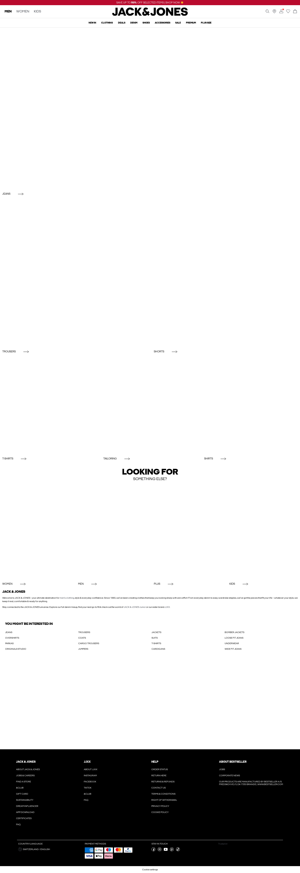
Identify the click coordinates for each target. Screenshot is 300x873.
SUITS (155, 637)
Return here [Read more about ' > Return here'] (158, 775)
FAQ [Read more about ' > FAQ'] (18, 824)
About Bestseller (232, 761)
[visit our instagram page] (159, 850)
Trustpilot (222, 843)
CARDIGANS (158, 649)
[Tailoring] (150, 406)
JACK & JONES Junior (135, 607)
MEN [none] (8, 11)
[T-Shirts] (49, 406)
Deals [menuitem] (121, 22)
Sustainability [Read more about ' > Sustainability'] (24, 800)
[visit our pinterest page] (172, 850)
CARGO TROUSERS (88, 643)
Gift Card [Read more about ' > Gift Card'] (22, 794)
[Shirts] (251, 406)
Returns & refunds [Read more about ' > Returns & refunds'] (162, 781)
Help (154, 761)
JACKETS (156, 632)
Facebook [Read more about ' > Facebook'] (90, 781)
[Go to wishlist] (288, 12)
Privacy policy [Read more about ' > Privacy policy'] (160, 806)
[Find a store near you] (274, 12)
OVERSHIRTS (12, 637)
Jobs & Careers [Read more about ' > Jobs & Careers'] (25, 775)
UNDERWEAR (232, 643)
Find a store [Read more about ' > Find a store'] (23, 781)
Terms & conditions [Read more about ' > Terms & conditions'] (163, 794)
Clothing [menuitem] (107, 22)
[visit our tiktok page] (178, 850)
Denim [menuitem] (133, 22)
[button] (50, 849)
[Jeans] (150, 108)
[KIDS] (263, 531)
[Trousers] (74, 273)
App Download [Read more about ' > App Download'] (25, 812)
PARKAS (9, 643)
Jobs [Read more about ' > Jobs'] (222, 769)
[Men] (112, 531)
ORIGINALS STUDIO (15, 649)
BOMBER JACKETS (234, 632)
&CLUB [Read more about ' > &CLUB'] (20, 787)
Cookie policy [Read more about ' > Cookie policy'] (160, 812)
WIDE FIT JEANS (233, 649)
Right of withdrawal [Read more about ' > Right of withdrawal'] (164, 800)
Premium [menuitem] (191, 22)
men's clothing (67, 598)
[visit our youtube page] (166, 850)
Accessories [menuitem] (162, 22)
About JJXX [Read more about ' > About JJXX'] (90, 769)
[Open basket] (295, 11)
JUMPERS (83, 649)
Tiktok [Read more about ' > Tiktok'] (87, 787)
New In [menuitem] (92, 22)
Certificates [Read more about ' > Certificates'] (24, 818)
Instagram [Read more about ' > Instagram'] (90, 775)
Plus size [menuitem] (206, 22)
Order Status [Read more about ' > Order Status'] (159, 769)
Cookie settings (150, 869)
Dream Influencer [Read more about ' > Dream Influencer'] (27, 806)
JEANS (8, 632)
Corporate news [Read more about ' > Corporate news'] (229, 775)
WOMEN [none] (22, 11)
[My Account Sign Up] (150, 703)
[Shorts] (226, 273)
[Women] (36, 531)
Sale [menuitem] (178, 22)
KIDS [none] (37, 11)
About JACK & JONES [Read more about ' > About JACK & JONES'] (28, 769)
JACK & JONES (26, 761)
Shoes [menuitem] (146, 22)
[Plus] (188, 531)
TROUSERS (84, 632)
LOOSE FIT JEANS (234, 637)
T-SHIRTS (156, 643)
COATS (82, 637)
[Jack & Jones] (150, 15)
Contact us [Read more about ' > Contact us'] (158, 787)
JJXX (167, 607)
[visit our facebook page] (153, 850)
